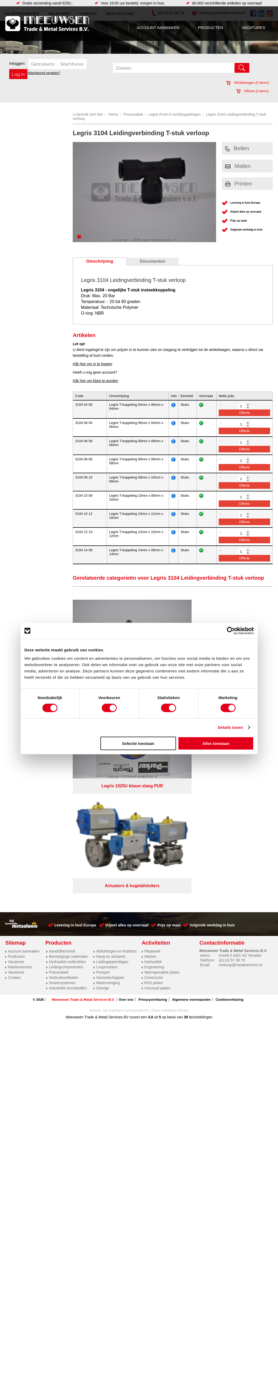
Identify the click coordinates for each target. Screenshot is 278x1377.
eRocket (183, 778)
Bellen (237, 148)
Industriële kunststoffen (68, 756)
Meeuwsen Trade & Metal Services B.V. (83, 767)
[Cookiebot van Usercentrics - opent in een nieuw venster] (231, 631)
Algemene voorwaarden (191, 767)
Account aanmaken (158, 27)
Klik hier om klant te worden (95, 381)
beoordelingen (200, 785)
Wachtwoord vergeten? (44, 73)
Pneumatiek (133, 114)
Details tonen (230, 727)
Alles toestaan (215, 743)
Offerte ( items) (252, 91)
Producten (210, 27)
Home (113, 114)
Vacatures (253, 27)
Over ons (126, 767)
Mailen (238, 166)
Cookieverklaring (229, 767)
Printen (238, 183)
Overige (102, 756)
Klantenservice (20, 735)
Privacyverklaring (152, 767)
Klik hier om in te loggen (92, 364)
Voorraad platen (157, 756)
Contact (14, 745)
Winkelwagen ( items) (247, 83)
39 (186, 785)
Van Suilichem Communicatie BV (126, 778)
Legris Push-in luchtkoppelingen (174, 114)
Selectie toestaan (138, 743)
